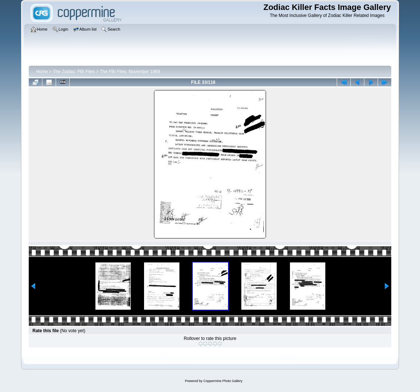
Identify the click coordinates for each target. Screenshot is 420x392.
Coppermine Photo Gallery (222, 381)
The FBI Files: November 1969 (130, 71)
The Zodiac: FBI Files (74, 71)
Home (42, 71)
